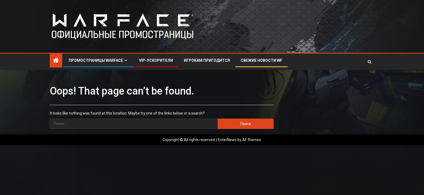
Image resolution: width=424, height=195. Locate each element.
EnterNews (227, 140)
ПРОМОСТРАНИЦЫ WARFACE (96, 60)
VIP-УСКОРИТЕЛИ (156, 60)
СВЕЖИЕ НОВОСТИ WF (261, 60)
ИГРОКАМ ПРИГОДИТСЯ (207, 60)
